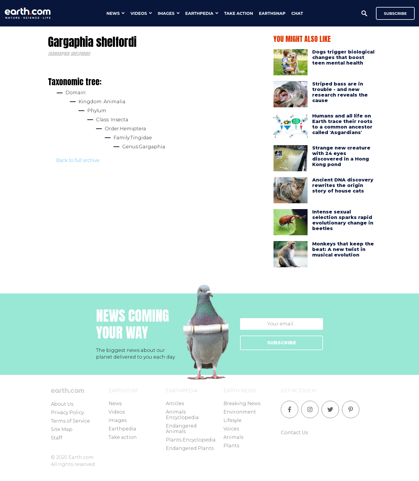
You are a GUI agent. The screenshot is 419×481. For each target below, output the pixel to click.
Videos (117, 412)
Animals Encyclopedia (182, 414)
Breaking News (241, 403)
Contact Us (294, 432)
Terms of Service (70, 421)
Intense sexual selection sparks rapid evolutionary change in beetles (342, 220)
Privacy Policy (67, 412)
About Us (62, 404)
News (115, 403)
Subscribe (395, 13)
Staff (56, 438)
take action (238, 13)
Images (118, 420)
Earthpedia (122, 429)
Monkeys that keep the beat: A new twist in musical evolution (343, 249)
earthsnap (272, 13)
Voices (231, 429)
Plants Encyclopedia (191, 440)
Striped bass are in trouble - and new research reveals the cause (340, 92)
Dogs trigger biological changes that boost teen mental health (343, 57)
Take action (123, 437)
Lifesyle (232, 420)
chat (297, 13)
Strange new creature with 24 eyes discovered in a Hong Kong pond (341, 156)
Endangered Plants (190, 448)
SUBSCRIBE (281, 342)
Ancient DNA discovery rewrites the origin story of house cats (342, 185)
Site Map (61, 429)
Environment (239, 412)
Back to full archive (78, 160)
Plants (231, 445)
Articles (175, 403)
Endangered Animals (181, 428)
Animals (233, 437)
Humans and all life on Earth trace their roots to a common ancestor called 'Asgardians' (342, 124)
